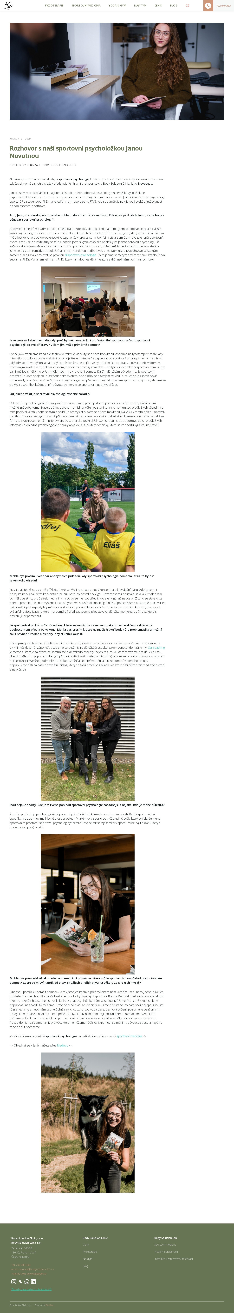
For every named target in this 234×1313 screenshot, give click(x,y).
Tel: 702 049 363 (20, 1265)
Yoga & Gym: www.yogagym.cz (28, 1274)
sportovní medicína (129, 1036)
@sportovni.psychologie (80, 255)
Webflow (49, 1305)
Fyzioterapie (90, 1251)
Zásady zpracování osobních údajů (31, 1289)
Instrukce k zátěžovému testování (173, 1259)
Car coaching (156, 647)
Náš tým (87, 1259)
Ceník (86, 1244)
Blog (85, 1266)
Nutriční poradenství (166, 1251)
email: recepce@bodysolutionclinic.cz (32, 1269)
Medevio (62, 1045)
